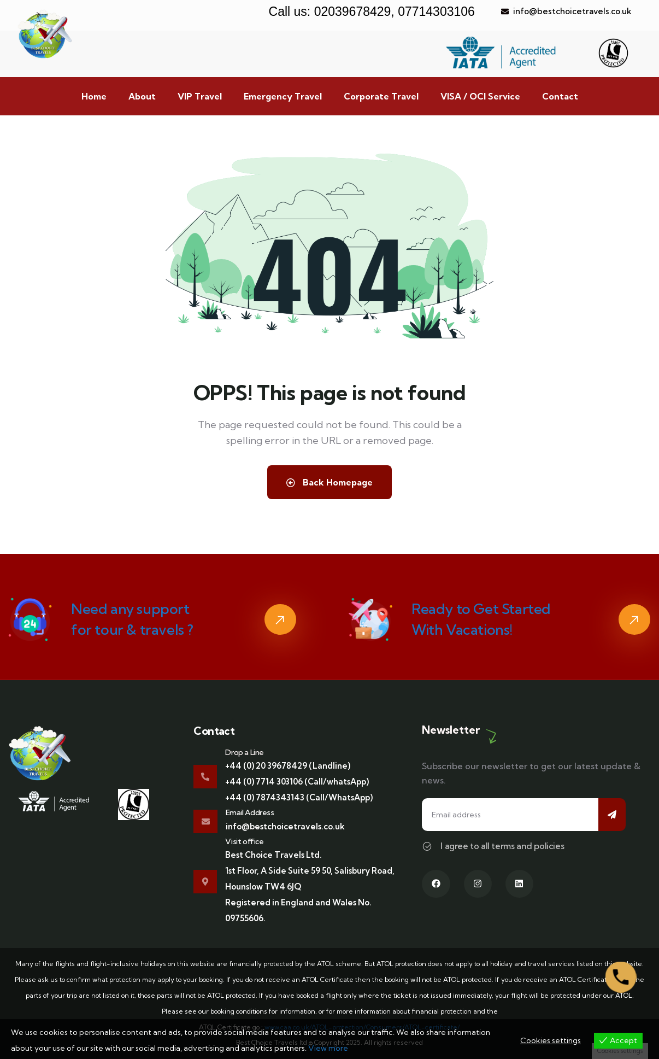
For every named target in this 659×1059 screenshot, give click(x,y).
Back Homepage (329, 482)
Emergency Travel (283, 96)
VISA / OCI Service (480, 96)
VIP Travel (200, 96)
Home (94, 96)
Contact (560, 96)
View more (328, 1048)
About (142, 96)
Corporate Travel (381, 96)
